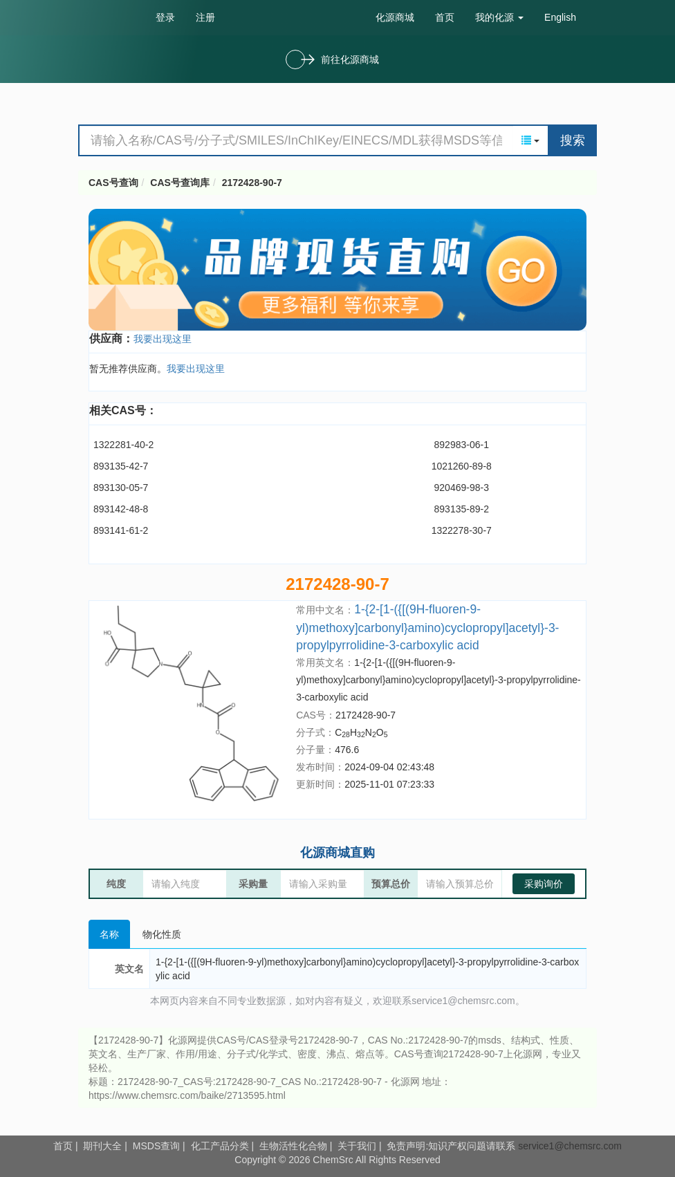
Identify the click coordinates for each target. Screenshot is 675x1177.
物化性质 (161, 934)
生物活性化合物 (293, 1145)
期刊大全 (102, 1145)
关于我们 (357, 1145)
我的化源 (499, 17)
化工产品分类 (220, 1145)
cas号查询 (111, 16)
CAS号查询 (113, 182)
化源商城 (395, 17)
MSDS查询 (156, 1145)
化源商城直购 (337, 853)
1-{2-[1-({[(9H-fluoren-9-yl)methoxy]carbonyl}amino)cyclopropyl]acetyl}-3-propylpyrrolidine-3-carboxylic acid (427, 626)
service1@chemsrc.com (570, 1145)
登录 (165, 17)
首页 (444, 17)
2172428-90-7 (252, 182)
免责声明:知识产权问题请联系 (452, 1145)
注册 (205, 17)
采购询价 (543, 883)
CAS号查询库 (180, 182)
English (560, 17)
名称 (109, 934)
